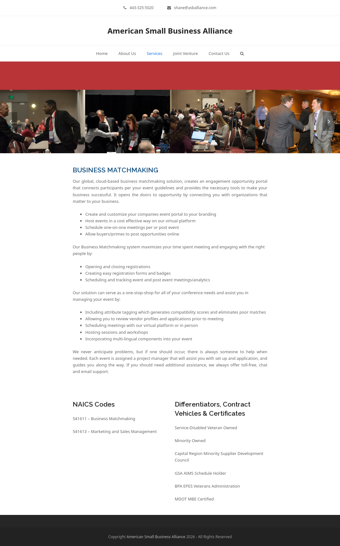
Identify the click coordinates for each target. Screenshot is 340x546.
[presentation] (11, 121)
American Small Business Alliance (170, 30)
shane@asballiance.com (195, 7)
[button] (242, 53)
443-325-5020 (141, 7)
